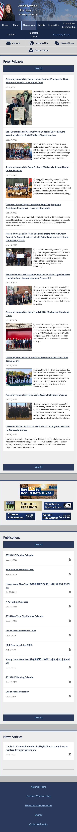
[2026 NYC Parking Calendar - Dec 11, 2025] (38, 558)
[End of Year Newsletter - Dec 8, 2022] (38, 694)
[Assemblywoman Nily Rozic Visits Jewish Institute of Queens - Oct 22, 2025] (38, 406)
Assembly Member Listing (39, 796)
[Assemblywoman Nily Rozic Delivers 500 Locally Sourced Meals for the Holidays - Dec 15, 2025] (38, 181)
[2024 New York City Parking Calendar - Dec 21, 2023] (38, 619)
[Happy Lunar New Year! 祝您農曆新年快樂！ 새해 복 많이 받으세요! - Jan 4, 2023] (38, 664)
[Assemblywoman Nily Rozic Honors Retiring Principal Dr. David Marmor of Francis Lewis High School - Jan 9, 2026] (38, 101)
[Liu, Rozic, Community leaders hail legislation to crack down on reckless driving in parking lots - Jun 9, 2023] (38, 751)
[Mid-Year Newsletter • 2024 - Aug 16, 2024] (38, 572)
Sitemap (38, 815)
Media (41, 25)
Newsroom (29, 25)
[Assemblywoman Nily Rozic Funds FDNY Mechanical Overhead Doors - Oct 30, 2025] (38, 330)
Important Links (34, 34)
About (16, 25)
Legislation (53, 25)
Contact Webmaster (38, 824)
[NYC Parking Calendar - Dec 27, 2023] (38, 605)
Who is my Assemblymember (38, 805)
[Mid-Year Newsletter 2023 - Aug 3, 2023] (38, 648)
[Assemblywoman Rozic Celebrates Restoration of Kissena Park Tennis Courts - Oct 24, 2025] (38, 372)
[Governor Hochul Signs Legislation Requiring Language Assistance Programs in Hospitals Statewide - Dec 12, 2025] (38, 214)
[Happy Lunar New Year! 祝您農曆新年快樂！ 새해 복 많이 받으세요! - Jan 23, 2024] (38, 589)
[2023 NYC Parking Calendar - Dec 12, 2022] (38, 680)
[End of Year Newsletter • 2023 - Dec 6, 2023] (38, 633)
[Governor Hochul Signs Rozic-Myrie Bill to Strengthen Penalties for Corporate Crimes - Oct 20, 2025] (38, 436)
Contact (11, 34)
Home (5, 25)
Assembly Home (61, 34)
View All (23, 69)
